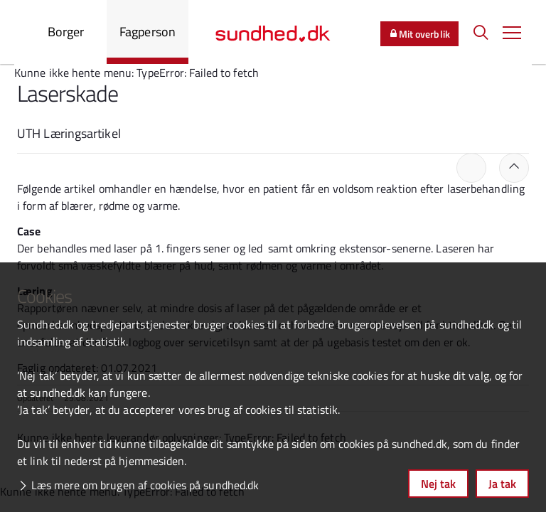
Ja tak (502, 483)
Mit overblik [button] (419, 33)
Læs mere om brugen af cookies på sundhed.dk (145, 485)
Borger (66, 31)
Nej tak (438, 483)
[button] (512, 32)
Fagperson (147, 31)
